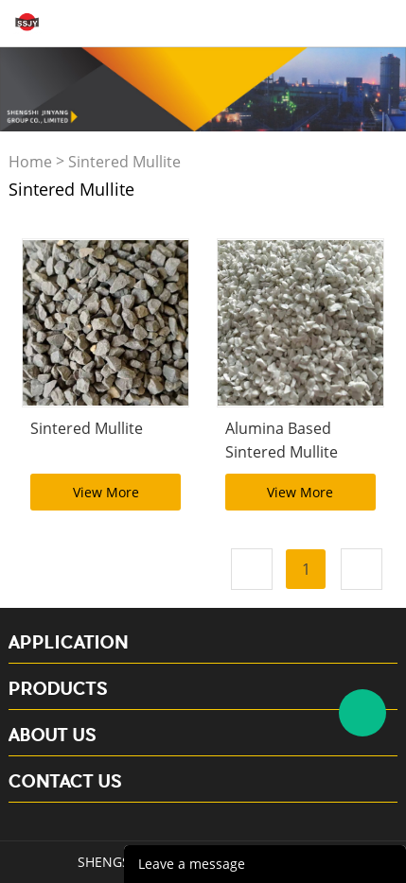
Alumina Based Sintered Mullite (281, 440)
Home (30, 162)
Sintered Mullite (124, 162)
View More (106, 492)
